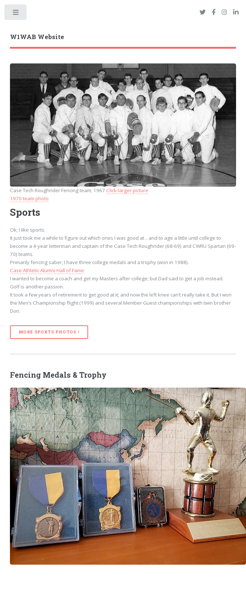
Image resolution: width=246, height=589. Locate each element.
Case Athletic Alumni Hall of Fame (47, 270)
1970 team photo (29, 198)
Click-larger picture (127, 190)
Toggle (16, 14)
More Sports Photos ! (49, 332)
